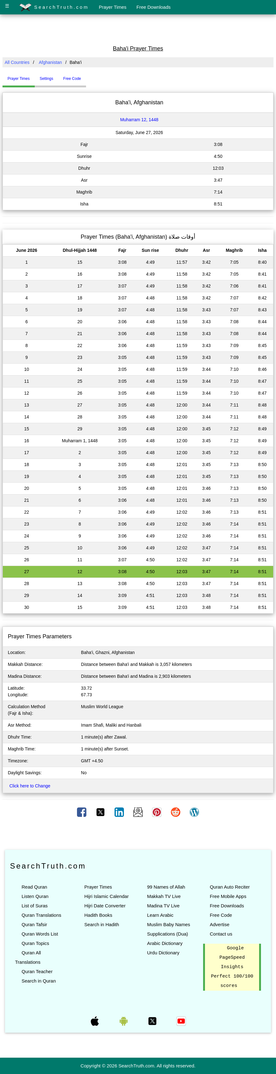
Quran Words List (40, 934)
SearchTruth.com (54, 7)
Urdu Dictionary (163, 952)
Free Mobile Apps (228, 896)
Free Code (221, 915)
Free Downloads (153, 7)
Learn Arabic (160, 915)
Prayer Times (112, 7)
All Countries (17, 62)
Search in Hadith (101, 924)
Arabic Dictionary (164, 943)
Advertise (219, 924)
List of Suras (35, 905)
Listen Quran (35, 896)
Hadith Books (98, 915)
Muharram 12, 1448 (139, 119)
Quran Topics (35, 943)
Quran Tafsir (34, 924)
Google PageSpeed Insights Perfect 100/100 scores (232, 967)
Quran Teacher (37, 971)
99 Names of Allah (166, 887)
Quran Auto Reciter (230, 887)
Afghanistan (50, 62)
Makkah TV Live (164, 896)
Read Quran (34, 887)
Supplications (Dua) (167, 934)
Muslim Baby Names (168, 924)
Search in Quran (39, 980)
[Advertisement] (138, 29)
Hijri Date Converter (104, 905)
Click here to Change (29, 785)
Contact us (221, 934)
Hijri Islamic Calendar (106, 896)
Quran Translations (41, 915)
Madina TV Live (163, 905)
